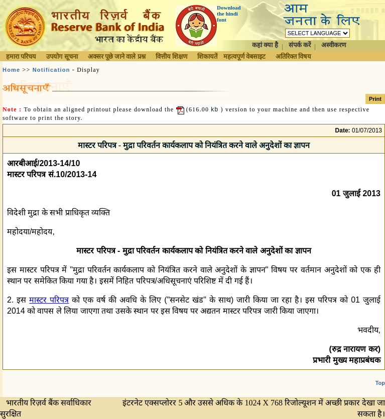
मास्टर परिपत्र (49, 300)
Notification (51, 70)
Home (11, 70)
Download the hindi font (229, 14)
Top (380, 383)
